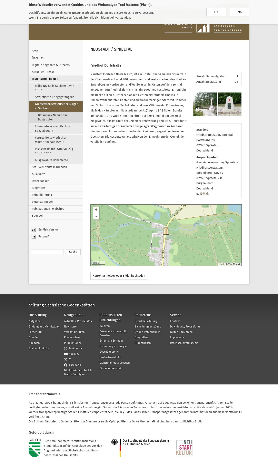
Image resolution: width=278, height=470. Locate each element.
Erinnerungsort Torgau (113, 346)
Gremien (34, 337)
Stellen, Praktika (39, 348)
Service (175, 315)
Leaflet (222, 264)
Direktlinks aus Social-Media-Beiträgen (78, 372)
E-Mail (204, 193)
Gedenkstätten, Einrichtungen (111, 317)
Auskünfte (38, 174)
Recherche (143, 315)
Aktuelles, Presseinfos (78, 321)
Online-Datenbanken (147, 332)
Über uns (37, 58)
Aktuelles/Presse (43, 72)
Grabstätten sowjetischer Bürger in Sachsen (56, 106)
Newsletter (71, 326)
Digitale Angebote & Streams (51, 65)
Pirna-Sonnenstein (110, 368)
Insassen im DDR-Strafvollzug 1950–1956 (54, 151)
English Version (45, 230)
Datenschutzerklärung (184, 343)
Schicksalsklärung (146, 321)
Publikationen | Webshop (48, 208)
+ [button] (96, 210)
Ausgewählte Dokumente (51, 160)
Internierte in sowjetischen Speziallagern (52, 129)
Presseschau (72, 337)
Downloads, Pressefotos (185, 326)
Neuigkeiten (73, 315)
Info (239, 10)
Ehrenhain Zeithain (111, 341)
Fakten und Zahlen (181, 332)
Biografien (39, 188)
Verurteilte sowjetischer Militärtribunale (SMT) (50, 140)
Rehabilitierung (42, 195)
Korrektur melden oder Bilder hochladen (119, 275)
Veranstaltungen (42, 202)
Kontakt (175, 321)
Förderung (35, 332)
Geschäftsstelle (109, 352)
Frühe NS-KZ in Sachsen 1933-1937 (55, 88)
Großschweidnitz (110, 357)
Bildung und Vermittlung (44, 326)
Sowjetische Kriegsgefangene (54, 97)
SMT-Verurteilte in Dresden (49, 167)
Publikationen (73, 343)
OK (216, 10)
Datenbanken (40, 181)
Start (35, 51)
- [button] (96, 216)
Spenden (37, 215)
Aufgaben (35, 321)
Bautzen (104, 326)
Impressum (177, 337)
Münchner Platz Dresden (114, 363)
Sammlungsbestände (148, 326)
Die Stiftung (38, 315)
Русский (41, 237)
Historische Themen (45, 79)
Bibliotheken (143, 343)
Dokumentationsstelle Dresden (113, 333)
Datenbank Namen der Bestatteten (52, 117)
